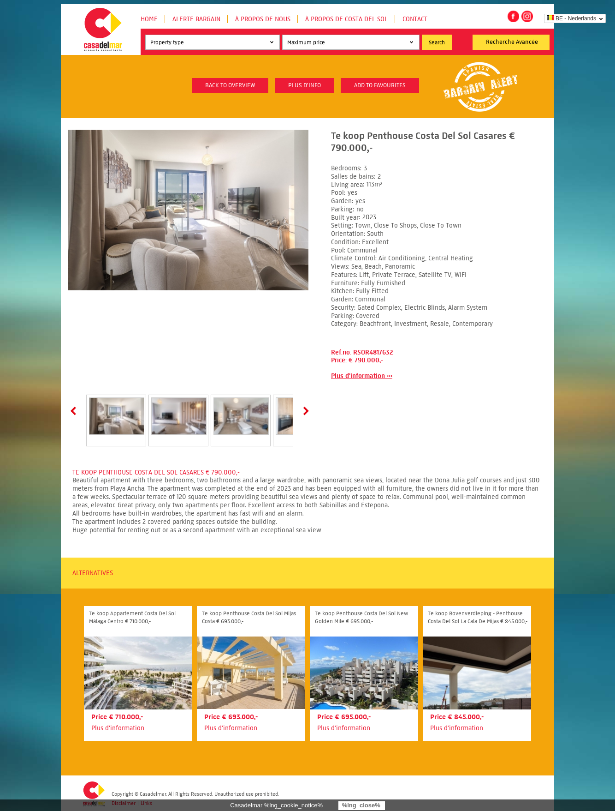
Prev (75, 410)
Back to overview (230, 85)
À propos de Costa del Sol (346, 19)
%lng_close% (361, 805)
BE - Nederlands (571, 18)
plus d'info (304, 85)
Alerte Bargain (196, 19)
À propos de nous (262, 19)
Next (304, 410)
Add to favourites (380, 85)
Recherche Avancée (512, 42)
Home (149, 19)
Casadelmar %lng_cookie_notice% (276, 805)
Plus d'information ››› (361, 376)
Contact (414, 19)
